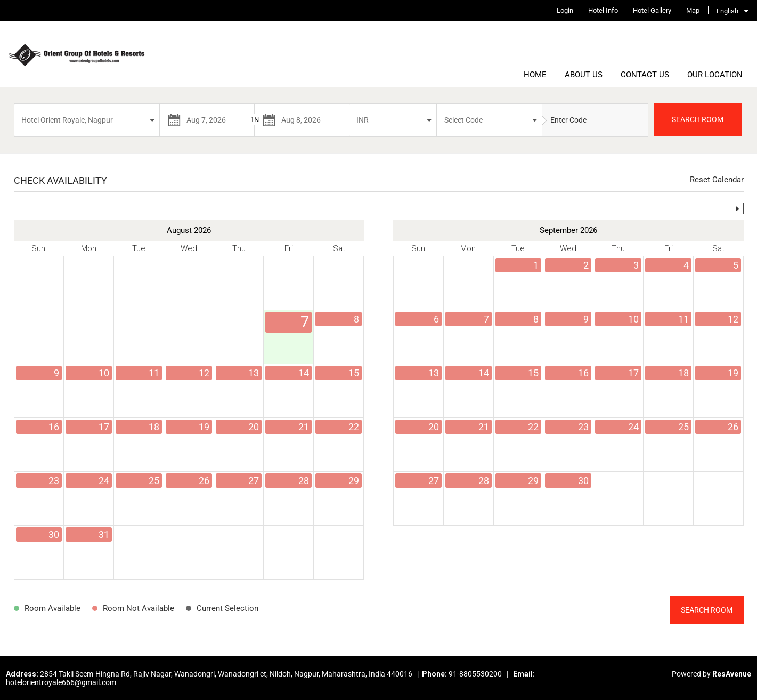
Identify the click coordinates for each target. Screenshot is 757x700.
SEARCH (697, 119)
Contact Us (645, 74)
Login (565, 10)
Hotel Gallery (652, 10)
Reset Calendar (717, 179)
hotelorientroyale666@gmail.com (61, 682)
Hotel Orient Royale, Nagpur (67, 120)
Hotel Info (603, 10)
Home (535, 74)
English (727, 11)
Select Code (463, 120)
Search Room (706, 610)
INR (362, 120)
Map (692, 10)
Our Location (715, 74)
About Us (584, 74)
